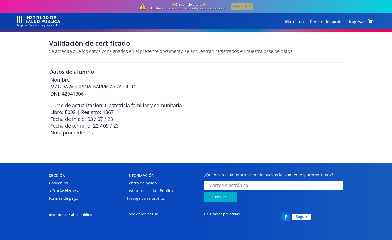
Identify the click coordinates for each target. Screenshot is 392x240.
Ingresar (357, 22)
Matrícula (294, 22)
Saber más (240, 6)
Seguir (301, 216)
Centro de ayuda (326, 22)
